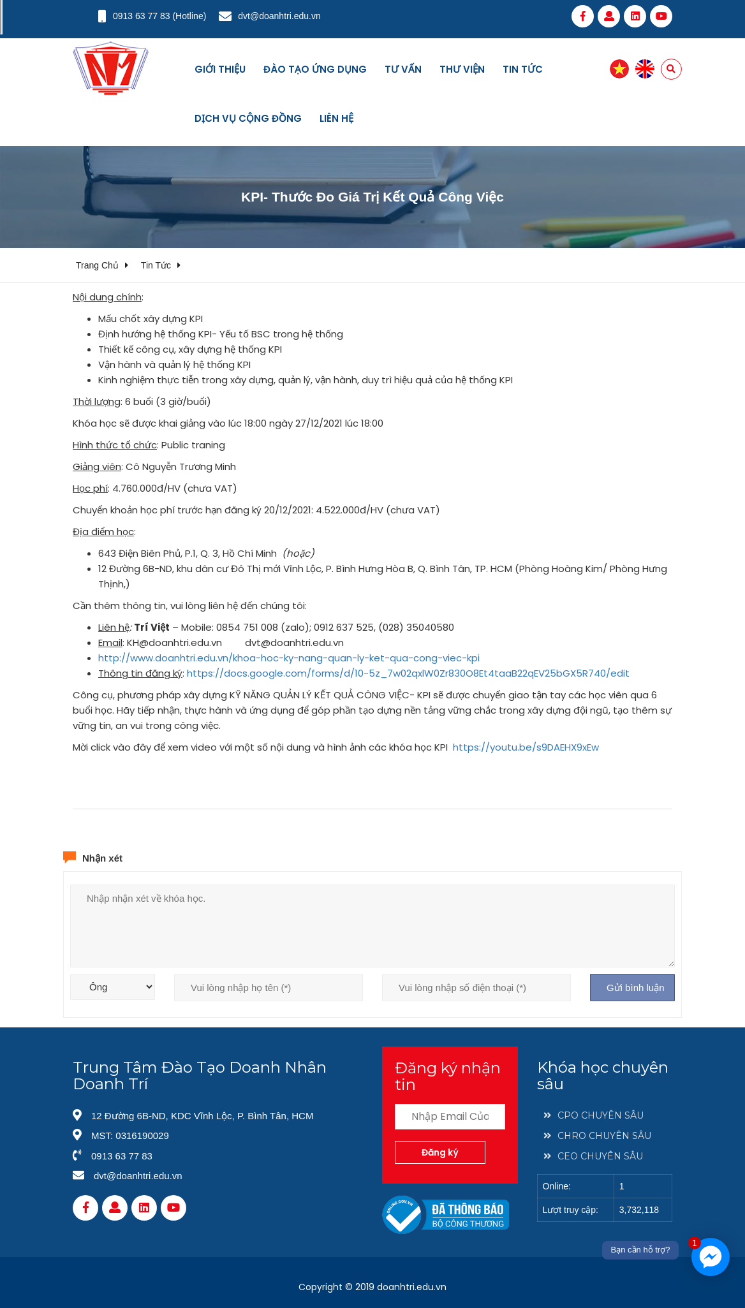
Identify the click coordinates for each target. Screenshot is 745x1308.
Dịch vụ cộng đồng (248, 118)
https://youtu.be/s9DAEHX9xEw (526, 747)
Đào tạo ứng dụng (315, 69)
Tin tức (523, 69)
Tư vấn (403, 69)
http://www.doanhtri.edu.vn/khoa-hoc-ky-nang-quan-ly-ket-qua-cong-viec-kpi (289, 658)
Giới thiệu (220, 69)
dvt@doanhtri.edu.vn (279, 16)
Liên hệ (336, 118)
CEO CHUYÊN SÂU (593, 1156)
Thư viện (462, 69)
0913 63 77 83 (141, 16)
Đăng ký (440, 1152)
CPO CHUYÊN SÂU (593, 1115)
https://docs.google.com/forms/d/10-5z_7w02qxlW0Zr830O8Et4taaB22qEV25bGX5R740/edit (408, 673)
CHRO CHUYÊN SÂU (597, 1136)
